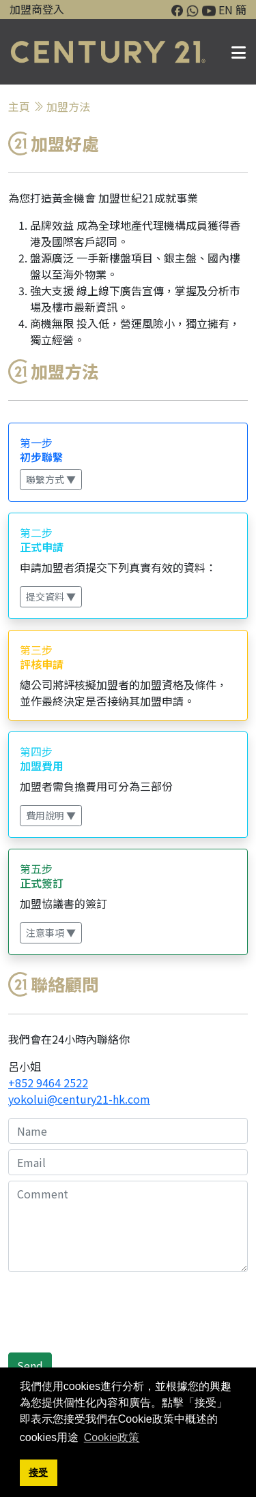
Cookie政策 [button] (112, 1437)
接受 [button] (38, 1472)
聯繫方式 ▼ (51, 479)
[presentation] (112, 1320)
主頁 (19, 106)
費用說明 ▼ (51, 815)
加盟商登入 (37, 9)
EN (225, 9)
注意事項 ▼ (51, 932)
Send (30, 1365)
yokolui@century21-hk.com (79, 1099)
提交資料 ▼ (51, 596)
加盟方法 (68, 106)
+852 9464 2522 (48, 1082)
